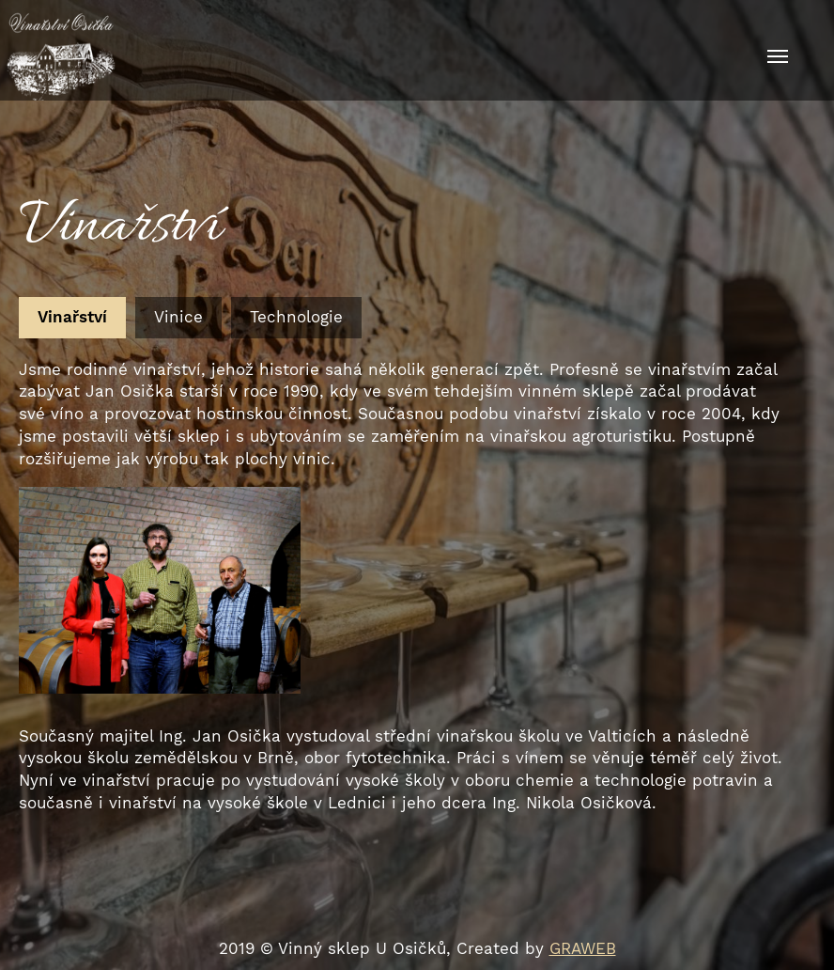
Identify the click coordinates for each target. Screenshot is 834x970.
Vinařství (72, 316)
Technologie (296, 316)
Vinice (178, 316)
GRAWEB (582, 948)
